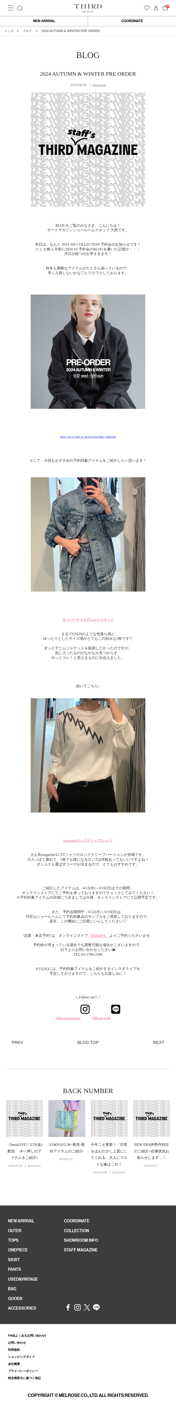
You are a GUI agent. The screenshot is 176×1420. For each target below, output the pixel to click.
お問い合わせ (18, 1349)
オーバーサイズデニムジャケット (88, 619)
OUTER (15, 1232)
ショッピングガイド (23, 1364)
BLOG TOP (88, 1042)
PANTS (15, 1273)
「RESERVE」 (98, 935)
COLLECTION (78, 1232)
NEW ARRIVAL (44, 21)
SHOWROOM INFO (83, 1242)
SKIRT (14, 1263)
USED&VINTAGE (24, 1283)
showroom (99, 85)
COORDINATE (132, 21)
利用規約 (15, 1357)
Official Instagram (72, 1018)
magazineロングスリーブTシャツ (87, 840)
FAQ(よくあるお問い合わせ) (30, 1342)
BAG (12, 1293)
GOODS (16, 1304)
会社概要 (15, 1371)
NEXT (158, 1042)
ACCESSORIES (23, 1314)
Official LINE (107, 1018)
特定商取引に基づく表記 (27, 1386)
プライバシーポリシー (25, 1379)
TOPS (14, 1242)
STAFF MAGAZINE (82, 1252)
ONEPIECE (19, 1252)
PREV (18, 1042)
